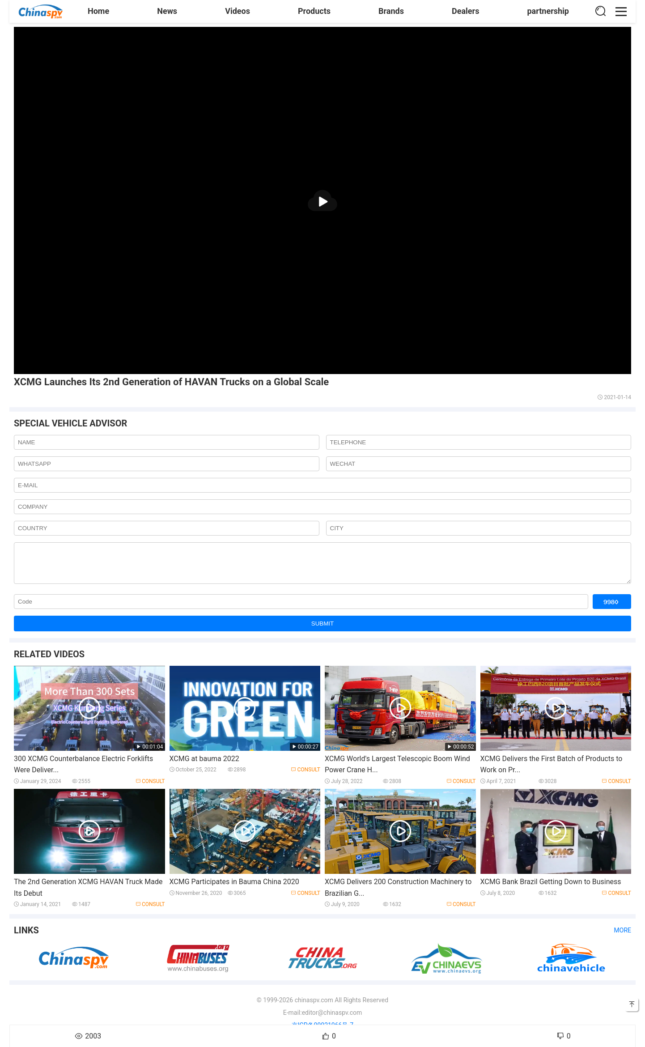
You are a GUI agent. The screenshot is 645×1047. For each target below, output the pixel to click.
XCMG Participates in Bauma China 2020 (234, 888)
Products (314, 11)
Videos (237, 11)
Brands (391, 11)
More (622, 937)
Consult (150, 788)
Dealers (465, 11)
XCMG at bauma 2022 (204, 765)
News (167, 11)
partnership (548, 11)
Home (98, 11)
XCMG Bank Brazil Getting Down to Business (550, 888)
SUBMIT (322, 630)
